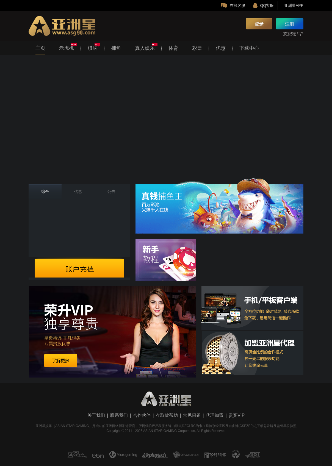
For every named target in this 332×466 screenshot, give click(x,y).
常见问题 (192, 415)
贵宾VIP (237, 415)
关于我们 (96, 415)
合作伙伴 (142, 415)
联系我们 (119, 415)
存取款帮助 (167, 415)
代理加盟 (214, 415)
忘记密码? (293, 34)
